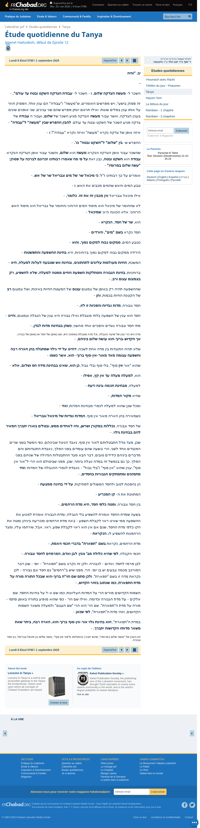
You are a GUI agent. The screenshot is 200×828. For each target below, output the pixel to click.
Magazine (26, 776)
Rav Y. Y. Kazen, (72, 807)
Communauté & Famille (77, 16)
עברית (183, 177)
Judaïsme (122, 807)
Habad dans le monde (151, 773)
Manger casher (109, 773)
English (162, 177)
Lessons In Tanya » (20, 673)
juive (148, 807)
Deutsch (151, 177)
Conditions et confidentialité (165, 817)
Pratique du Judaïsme (18, 16)
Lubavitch (76, 803)
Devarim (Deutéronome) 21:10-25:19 (171, 157)
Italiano (151, 180)
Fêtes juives (107, 763)
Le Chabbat (107, 770)
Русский (176, 180)
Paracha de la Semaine (113, 776)
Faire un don (162, 4)
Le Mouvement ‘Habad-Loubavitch (158, 763)
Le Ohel (144, 770)
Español (173, 177)
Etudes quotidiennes (43, 27)
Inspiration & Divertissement (114, 16)
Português (163, 180)
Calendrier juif (14, 27)
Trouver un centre (142, 4)
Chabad (67, 803)
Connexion (98, 4)
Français (177, 4)
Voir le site (83, 694)
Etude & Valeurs (46, 16)
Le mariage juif (108, 766)
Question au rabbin (118, 4)
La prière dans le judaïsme (115, 780)
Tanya (66, 27)
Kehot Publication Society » (107, 673)
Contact (189, 817)
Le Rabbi (144, 766)
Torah (111, 807)
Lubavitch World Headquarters (126, 803)
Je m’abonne (68, 773)
